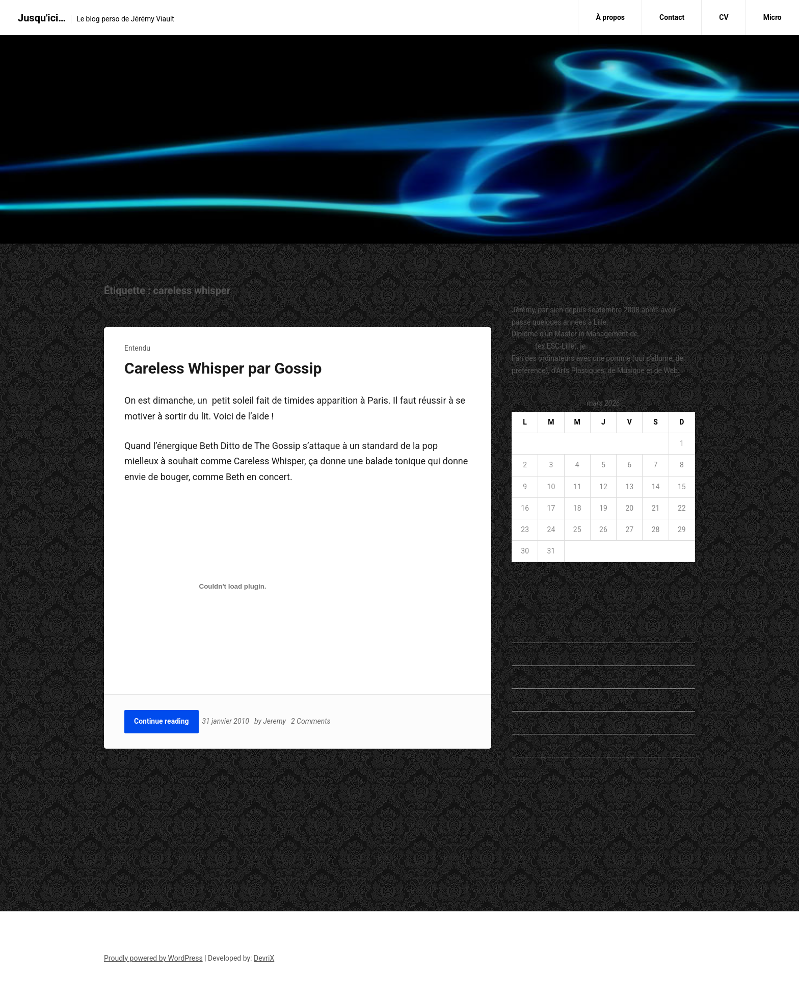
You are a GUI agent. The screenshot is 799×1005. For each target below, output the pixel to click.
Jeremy (275, 721)
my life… (525, 722)
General (524, 677)
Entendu (137, 348)
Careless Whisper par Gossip (223, 368)
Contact (671, 17)
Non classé (529, 745)
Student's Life (533, 768)
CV (723, 17)
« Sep (520, 578)
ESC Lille (525, 843)
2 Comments (312, 721)
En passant (529, 631)
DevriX (264, 958)
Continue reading (161, 721)
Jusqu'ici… (42, 18)
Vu (516, 791)
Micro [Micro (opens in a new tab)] (772, 17)
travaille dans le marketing (629, 346)
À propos (610, 17)
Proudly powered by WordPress (153, 958)
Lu (515, 700)
